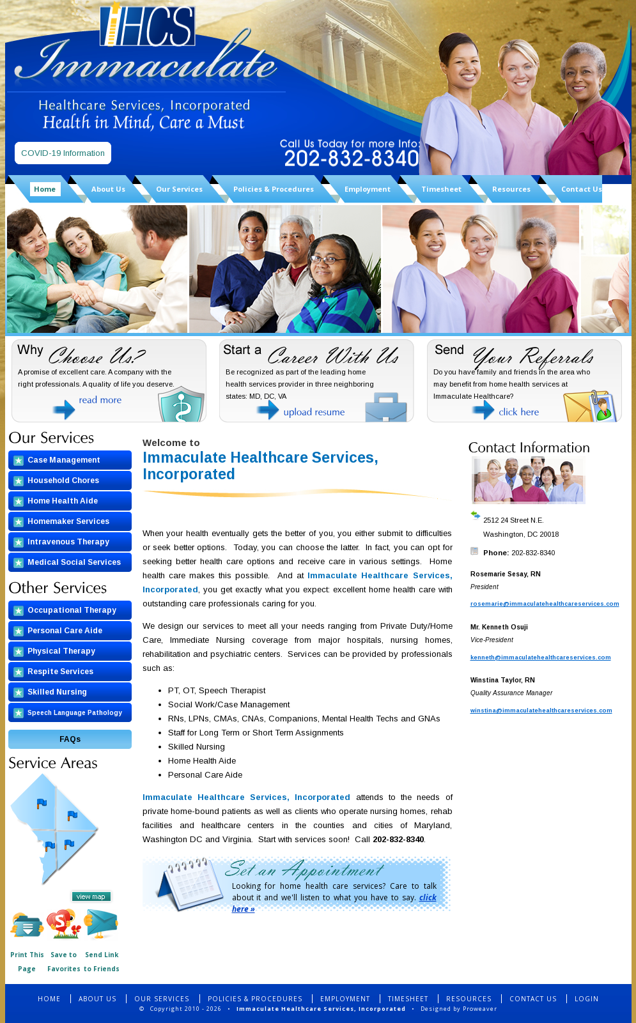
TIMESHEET (408, 998)
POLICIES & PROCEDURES (255, 998)
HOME (49, 998)
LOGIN (587, 998)
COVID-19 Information (63, 153)
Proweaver (480, 1008)
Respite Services (60, 671)
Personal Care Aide (64, 630)
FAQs (70, 739)
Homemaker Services (68, 521)
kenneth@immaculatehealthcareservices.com (540, 657)
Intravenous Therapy (68, 541)
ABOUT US (97, 998)
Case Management (63, 460)
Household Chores (63, 480)
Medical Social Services (74, 562)
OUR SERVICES (163, 998)
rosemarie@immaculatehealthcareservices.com (544, 604)
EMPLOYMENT (345, 998)
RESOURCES (469, 998)
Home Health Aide (62, 500)
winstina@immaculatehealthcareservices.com (541, 710)
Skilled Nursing (57, 692)
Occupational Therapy (71, 610)
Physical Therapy (61, 651)
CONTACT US (533, 998)
